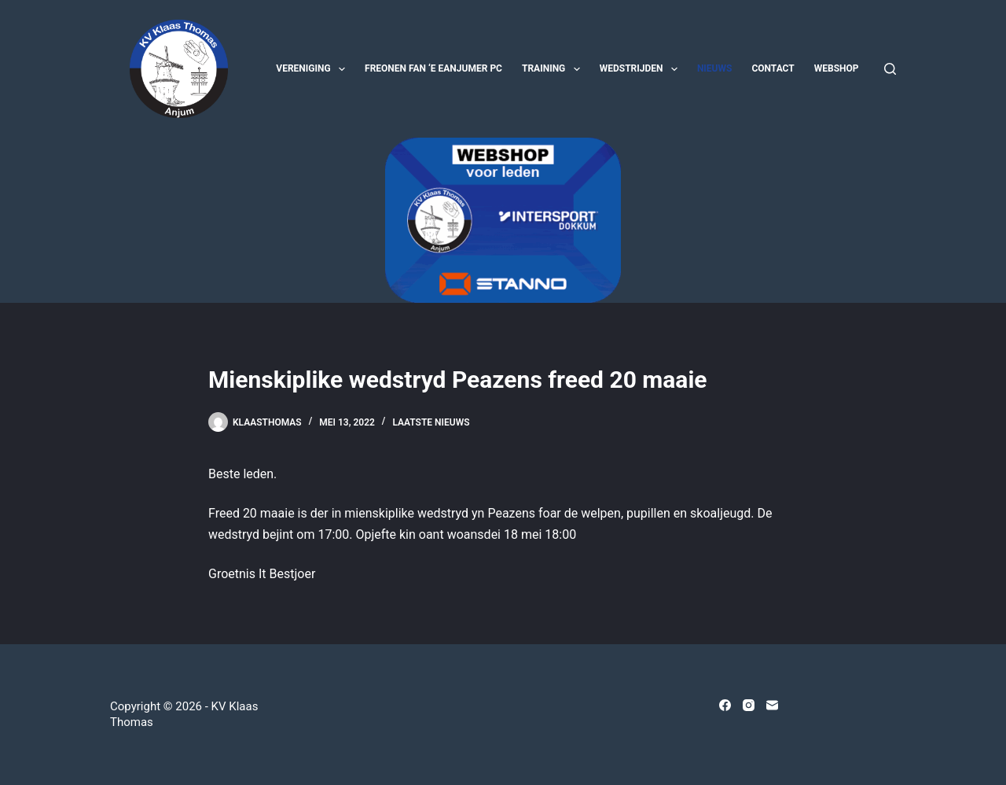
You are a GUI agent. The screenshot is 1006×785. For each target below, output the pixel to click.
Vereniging (313, 69)
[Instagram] (748, 705)
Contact (772, 68)
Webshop (836, 68)
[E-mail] (772, 705)
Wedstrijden (642, 69)
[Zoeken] (890, 69)
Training (554, 69)
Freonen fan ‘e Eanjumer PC (433, 68)
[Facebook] (725, 705)
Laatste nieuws (430, 422)
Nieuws (714, 68)
